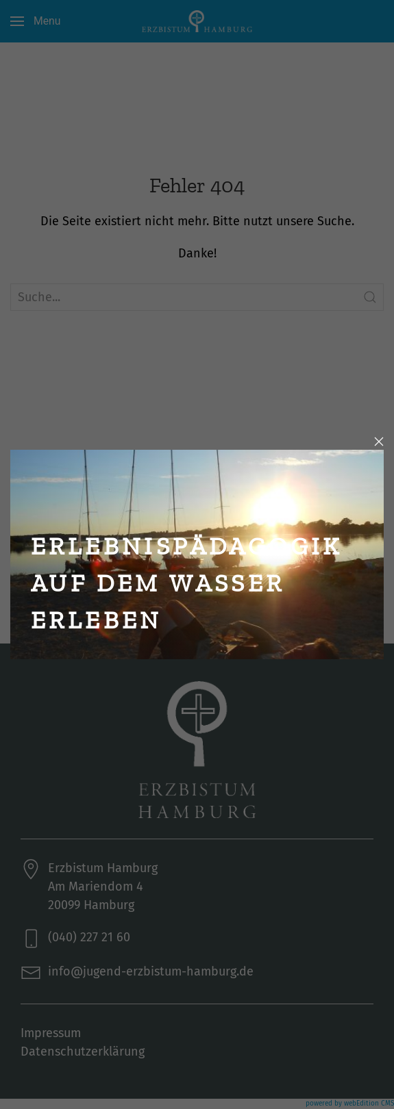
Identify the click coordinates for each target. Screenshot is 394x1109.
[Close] (379, 441)
